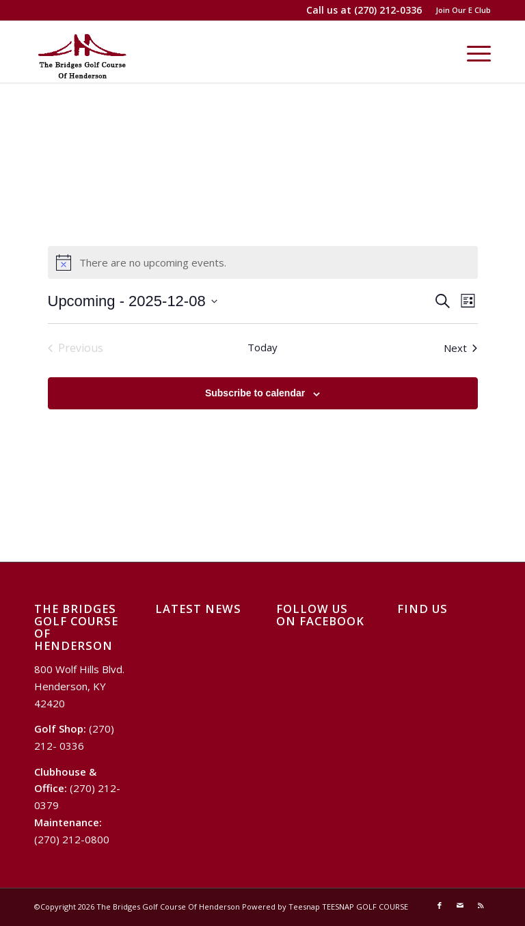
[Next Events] (460, 347)
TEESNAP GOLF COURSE (365, 906)
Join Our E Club (463, 10)
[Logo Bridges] (82, 52)
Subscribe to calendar (255, 392)
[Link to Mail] (460, 905)
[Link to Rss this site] (480, 905)
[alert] (263, 262)
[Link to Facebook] (439, 905)
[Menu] (472, 52)
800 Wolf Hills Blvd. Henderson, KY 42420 (79, 686)
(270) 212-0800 (71, 839)
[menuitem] (460, 10)
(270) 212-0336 (388, 9)
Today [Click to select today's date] (262, 347)
